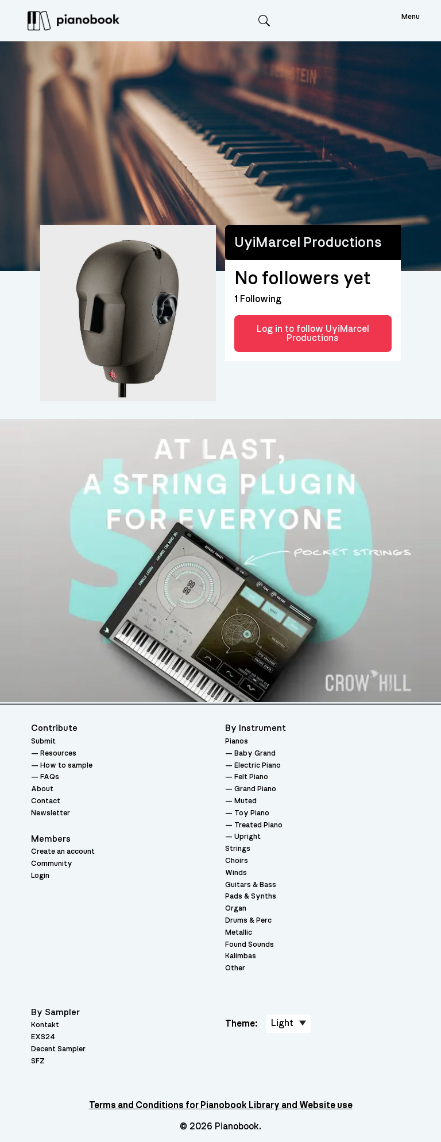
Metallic (238, 932)
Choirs (236, 861)
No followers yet (302, 278)
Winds (236, 873)
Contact (45, 801)
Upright (247, 837)
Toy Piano (251, 813)
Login (40, 876)
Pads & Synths (250, 896)
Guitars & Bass (250, 885)
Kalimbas (240, 956)
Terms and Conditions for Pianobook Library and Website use (221, 1105)
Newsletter (50, 813)
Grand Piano (255, 789)
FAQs (49, 777)
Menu (410, 17)
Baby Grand (255, 753)
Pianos (236, 741)
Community (51, 864)
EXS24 (43, 1037)
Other (235, 968)
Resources (58, 753)
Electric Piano (257, 765)
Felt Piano (251, 777)
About (42, 789)
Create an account (63, 851)
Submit (43, 741)
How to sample (66, 765)
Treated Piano (258, 825)
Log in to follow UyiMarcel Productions (313, 333)
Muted (245, 801)
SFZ (38, 1061)
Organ (235, 908)
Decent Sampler (58, 1049)
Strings (237, 849)
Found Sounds (249, 945)
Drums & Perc (248, 920)
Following (257, 299)
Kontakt (45, 1025)
